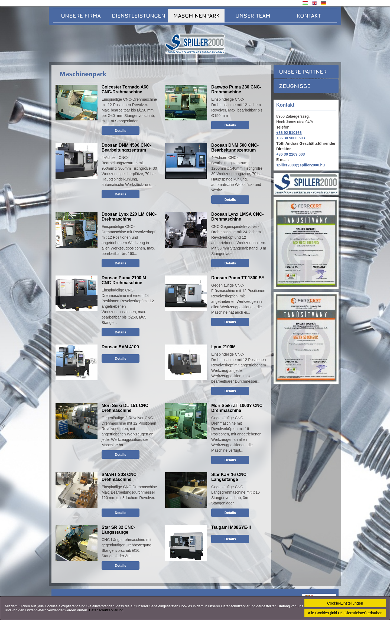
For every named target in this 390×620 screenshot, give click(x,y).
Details (120, 131)
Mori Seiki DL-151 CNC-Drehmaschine (126, 408)
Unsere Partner (303, 71)
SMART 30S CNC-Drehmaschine (120, 477)
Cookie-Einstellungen (345, 603)
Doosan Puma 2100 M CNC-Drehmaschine (124, 280)
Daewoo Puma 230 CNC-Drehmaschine (236, 89)
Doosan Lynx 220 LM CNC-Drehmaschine (129, 216)
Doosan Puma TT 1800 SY (238, 277)
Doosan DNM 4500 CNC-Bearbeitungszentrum (126, 147)
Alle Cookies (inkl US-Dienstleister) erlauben (345, 613)
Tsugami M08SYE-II (231, 527)
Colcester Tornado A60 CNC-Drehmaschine (125, 89)
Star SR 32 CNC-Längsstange (118, 529)
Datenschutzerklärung (106, 610)
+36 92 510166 (289, 132)
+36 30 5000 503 (290, 138)
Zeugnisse (294, 86)
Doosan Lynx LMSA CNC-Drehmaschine (237, 216)
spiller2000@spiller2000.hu (300, 165)
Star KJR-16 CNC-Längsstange (229, 477)
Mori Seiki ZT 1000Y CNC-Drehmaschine (237, 408)
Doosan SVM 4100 (120, 347)
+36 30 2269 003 (290, 154)
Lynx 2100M (223, 347)
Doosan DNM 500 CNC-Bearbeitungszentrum (235, 147)
